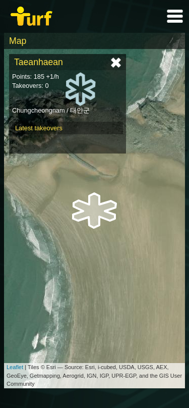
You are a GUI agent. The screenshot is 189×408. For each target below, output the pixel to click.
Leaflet (15, 367)
